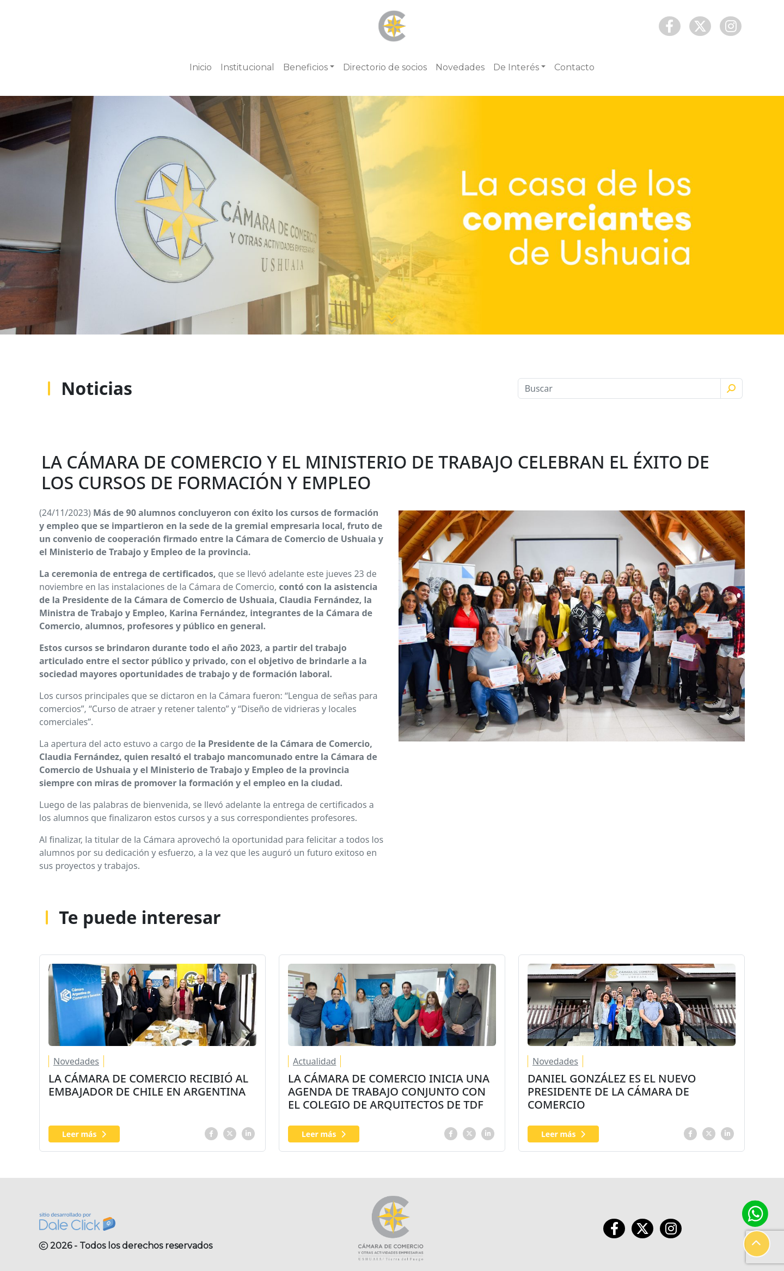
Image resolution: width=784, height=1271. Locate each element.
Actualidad (314, 1061)
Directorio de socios (385, 67)
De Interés (516, 67)
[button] (756, 1243)
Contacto (574, 67)
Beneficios (305, 67)
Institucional (247, 67)
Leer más (84, 1134)
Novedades (460, 67)
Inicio (200, 67)
